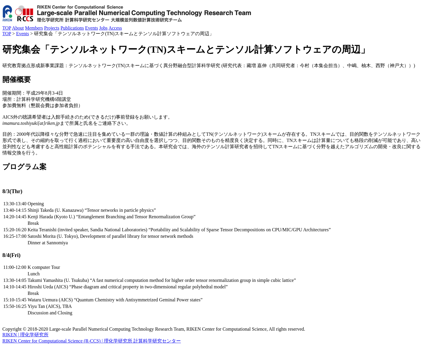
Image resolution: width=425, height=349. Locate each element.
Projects (51, 27)
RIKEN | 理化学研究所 (25, 334)
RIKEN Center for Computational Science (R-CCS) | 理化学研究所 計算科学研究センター (91, 340)
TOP (6, 27)
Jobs (103, 27)
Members (34, 27)
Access (115, 27)
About (18, 27)
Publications (72, 27)
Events (91, 27)
